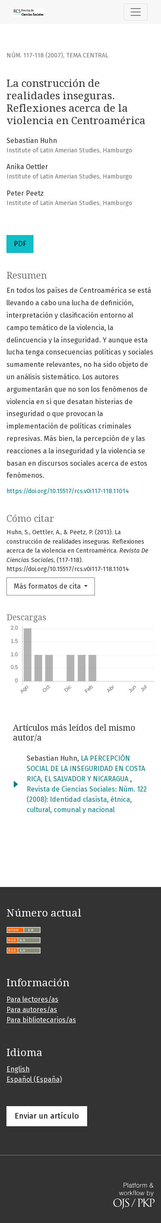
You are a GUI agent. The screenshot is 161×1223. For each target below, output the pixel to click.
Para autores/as (31, 1010)
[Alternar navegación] (136, 12)
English (18, 1069)
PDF (20, 244)
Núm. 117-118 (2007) (34, 55)
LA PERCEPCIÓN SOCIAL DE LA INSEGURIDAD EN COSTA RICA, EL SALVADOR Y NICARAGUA (86, 768)
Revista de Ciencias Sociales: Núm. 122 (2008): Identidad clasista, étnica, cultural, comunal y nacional (87, 799)
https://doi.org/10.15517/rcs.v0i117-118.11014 (67, 491)
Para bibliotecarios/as (41, 1020)
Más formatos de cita (48, 586)
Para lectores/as (32, 999)
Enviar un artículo (47, 1116)
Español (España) (34, 1079)
